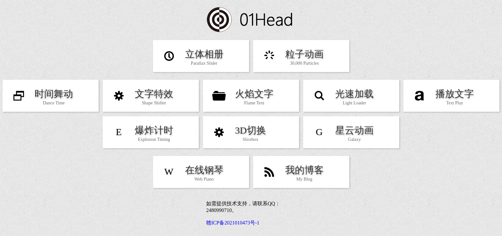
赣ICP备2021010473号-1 (232, 222)
